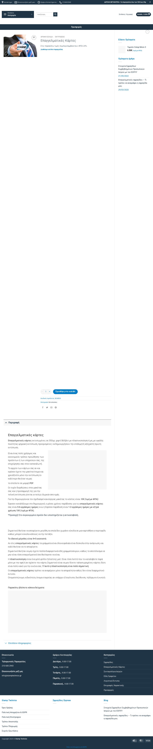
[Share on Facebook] (43, 408)
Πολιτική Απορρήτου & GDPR (14, 712)
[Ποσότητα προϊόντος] (46, 391)
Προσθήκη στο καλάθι (65, 391)
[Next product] (147, 32)
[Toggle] (6, 422)
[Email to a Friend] (51, 408)
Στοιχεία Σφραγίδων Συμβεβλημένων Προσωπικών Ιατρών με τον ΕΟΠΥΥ (131, 69)
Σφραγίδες (108, 662)
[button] (18, 14)
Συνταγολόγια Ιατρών (113, 671)
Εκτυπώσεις (60, 37)
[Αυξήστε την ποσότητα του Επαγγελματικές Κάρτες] (49, 391)
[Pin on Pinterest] (56, 408)
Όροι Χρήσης (7, 708)
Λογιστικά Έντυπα (111, 681)
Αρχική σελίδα (47, 37)
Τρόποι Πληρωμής (10, 726)
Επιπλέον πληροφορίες (17, 643)
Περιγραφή (11, 422)
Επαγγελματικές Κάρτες (114, 667)
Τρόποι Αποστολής (10, 721)
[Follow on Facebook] (150, 2)
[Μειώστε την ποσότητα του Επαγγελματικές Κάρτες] (42, 391)
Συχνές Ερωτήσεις (10, 731)
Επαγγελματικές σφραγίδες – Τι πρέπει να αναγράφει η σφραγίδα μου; (132, 83)
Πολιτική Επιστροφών (11, 717)
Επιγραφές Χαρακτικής (114, 685)
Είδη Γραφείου (110, 676)
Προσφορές (109, 690)
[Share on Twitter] (47, 408)
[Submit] (55, 14)
